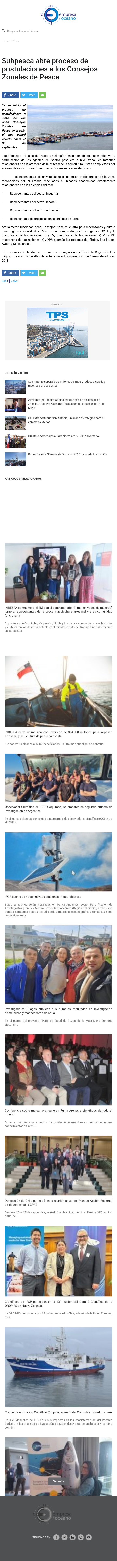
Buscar (3, 30)
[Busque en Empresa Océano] (25, 31)
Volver (14, 281)
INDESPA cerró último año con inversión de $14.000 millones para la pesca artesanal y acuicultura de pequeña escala (58, 1334)
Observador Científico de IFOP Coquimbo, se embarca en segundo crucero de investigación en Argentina (58, 1409)
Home (5, 41)
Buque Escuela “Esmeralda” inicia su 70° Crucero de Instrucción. (68, 462)
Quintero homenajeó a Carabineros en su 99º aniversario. (64, 444)
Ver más (58, 1486)
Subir (5, 281)
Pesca (15, 41)
